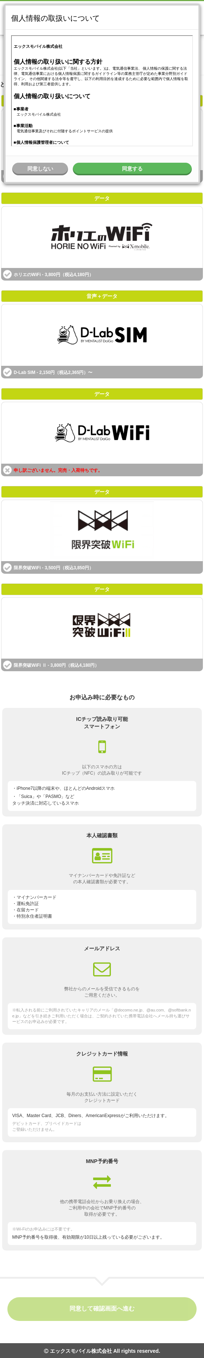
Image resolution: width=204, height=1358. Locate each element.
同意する (132, 169)
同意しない (40, 169)
